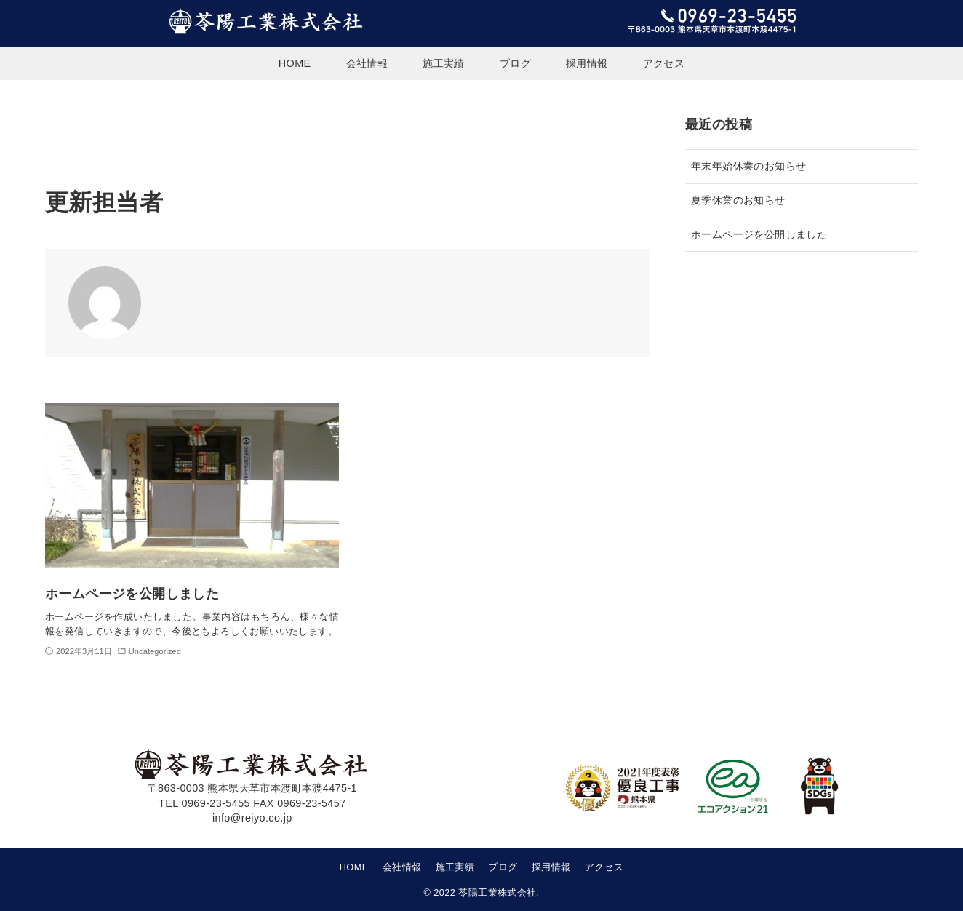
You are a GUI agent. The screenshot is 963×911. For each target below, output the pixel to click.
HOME (354, 867)
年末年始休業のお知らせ (748, 166)
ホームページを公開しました (759, 234)
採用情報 (551, 867)
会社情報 (402, 867)
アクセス (604, 867)
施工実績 (455, 867)
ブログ (502, 867)
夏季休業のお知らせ (738, 200)
